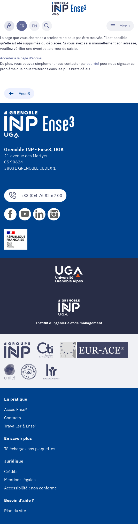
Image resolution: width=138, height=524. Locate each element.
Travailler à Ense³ (20, 425)
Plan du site (15, 510)
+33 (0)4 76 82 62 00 (35, 195)
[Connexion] (9, 26)
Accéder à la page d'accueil (21, 58)
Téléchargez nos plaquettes (29, 448)
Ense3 (19, 93)
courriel (93, 63)
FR (21, 25)
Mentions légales (20, 479)
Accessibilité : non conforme (30, 487)
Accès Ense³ (15, 409)
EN (34, 25)
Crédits (11, 471)
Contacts (12, 417)
